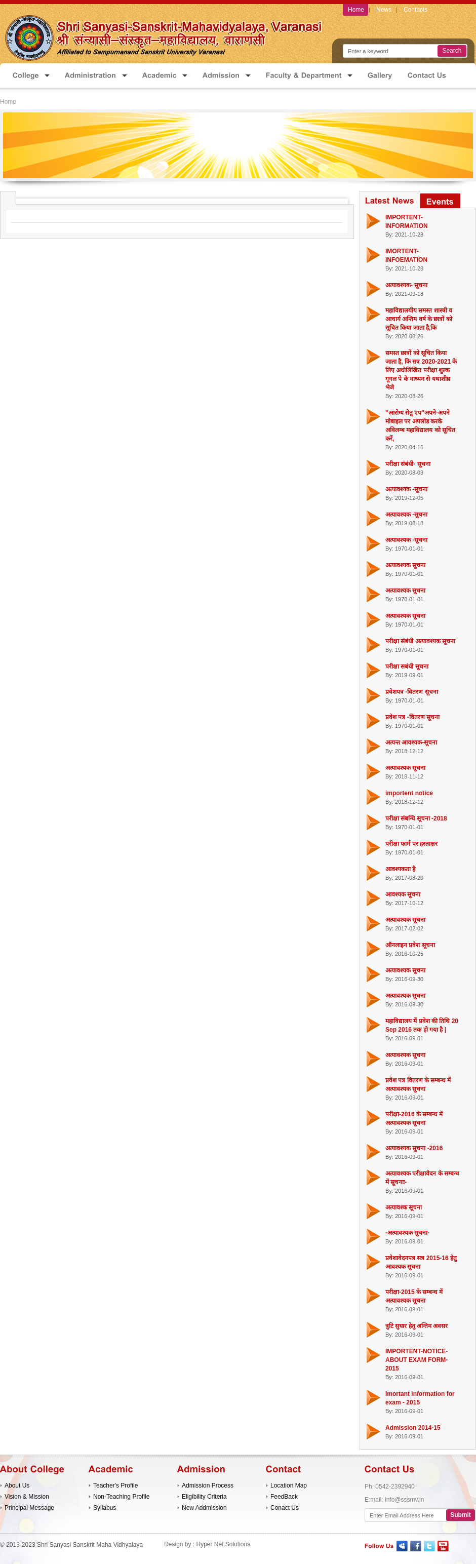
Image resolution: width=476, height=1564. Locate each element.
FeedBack (284, 1496)
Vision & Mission (27, 1496)
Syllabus (104, 1507)
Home (8, 101)
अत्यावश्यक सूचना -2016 (414, 1148)
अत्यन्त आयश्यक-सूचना (411, 742)
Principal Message (29, 1507)
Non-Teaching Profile (121, 1496)
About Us (17, 1485)
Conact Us (284, 1507)
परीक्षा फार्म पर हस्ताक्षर (411, 843)
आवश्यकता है (400, 869)
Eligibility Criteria (204, 1496)
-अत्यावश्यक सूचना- (407, 1232)
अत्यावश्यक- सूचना (406, 285)
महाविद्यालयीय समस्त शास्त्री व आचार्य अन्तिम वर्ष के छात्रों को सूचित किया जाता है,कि (418, 319)
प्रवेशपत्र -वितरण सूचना (411, 691)
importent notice (409, 793)
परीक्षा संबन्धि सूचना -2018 (416, 818)
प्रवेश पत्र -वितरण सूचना (412, 717)
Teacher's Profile (115, 1485)
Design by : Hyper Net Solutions (207, 1544)
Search (451, 50)
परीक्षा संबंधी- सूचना (407, 463)
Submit (460, 1514)
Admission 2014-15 (413, 1427)
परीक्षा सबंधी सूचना (406, 666)
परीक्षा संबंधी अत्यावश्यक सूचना (420, 641)
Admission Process (207, 1485)
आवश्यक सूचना (402, 894)
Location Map (288, 1485)
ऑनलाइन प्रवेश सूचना (410, 945)
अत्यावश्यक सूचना (405, 565)
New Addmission (204, 1507)
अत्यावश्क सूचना (403, 1207)
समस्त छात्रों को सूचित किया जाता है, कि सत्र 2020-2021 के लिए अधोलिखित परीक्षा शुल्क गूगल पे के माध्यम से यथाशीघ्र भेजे (421, 370)
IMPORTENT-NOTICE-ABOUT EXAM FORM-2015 (416, 1360)
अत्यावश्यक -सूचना (406, 489)
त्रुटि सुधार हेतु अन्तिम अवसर (416, 1326)
